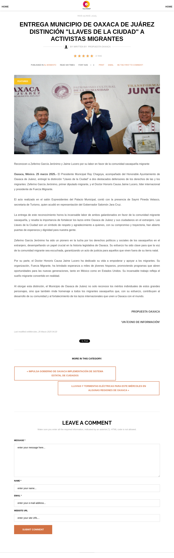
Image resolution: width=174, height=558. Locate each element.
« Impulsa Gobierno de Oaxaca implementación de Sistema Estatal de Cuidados (49, 375)
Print (101, 65)
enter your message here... (87, 449)
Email (111, 65)
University (87, 6)
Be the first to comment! (130, 65)
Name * (17, 470)
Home (5, 6)
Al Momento (50, 65)
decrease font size (90, 64)
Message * (19, 429)
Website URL (21, 499)
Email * (18, 484)
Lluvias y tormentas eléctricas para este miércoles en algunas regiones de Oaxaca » (124, 375)
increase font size (93, 64)
